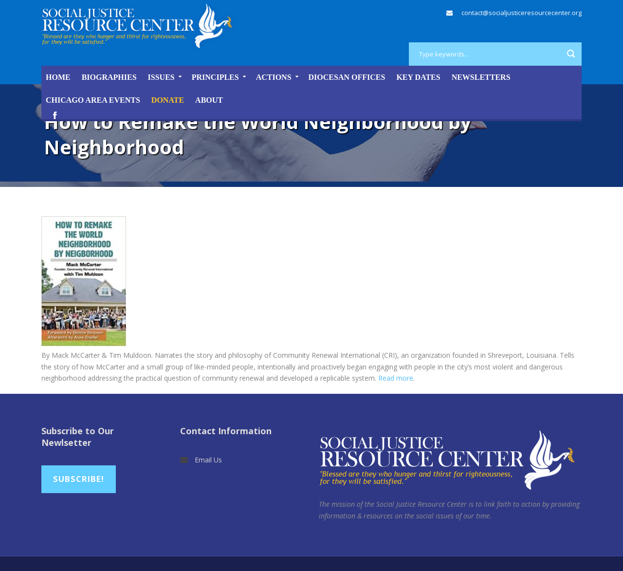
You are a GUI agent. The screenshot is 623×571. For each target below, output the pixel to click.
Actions (274, 77)
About (209, 100)
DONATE (167, 100)
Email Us (208, 459)
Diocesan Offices (347, 77)
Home (58, 77)
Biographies (109, 77)
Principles (215, 77)
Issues (161, 77)
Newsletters (481, 77)
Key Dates (418, 77)
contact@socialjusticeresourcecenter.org (521, 12)
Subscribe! (78, 478)
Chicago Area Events (93, 100)
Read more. (396, 378)
